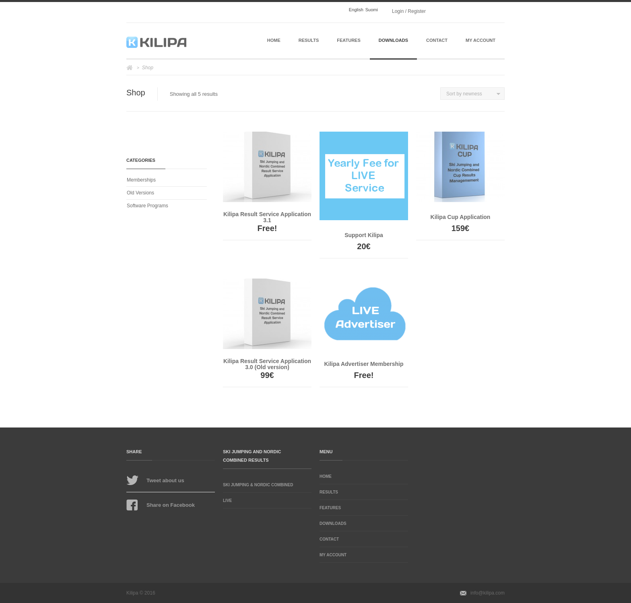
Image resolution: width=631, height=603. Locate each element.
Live (227, 500)
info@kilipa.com (487, 593)
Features (348, 40)
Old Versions (140, 193)
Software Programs (147, 206)
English (356, 10)
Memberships (141, 180)
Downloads (393, 40)
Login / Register (409, 11)
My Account (480, 40)
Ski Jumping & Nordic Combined (258, 485)
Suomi (371, 10)
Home (273, 40)
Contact (436, 40)
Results (309, 40)
